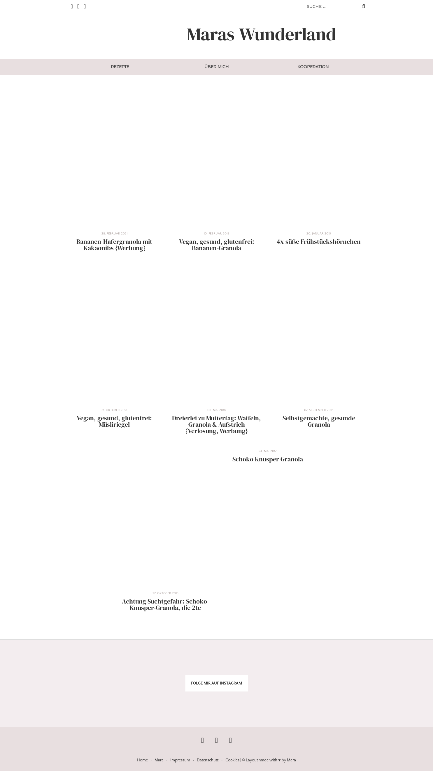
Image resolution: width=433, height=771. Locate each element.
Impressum (180, 760)
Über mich (216, 66)
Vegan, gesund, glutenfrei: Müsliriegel (114, 421)
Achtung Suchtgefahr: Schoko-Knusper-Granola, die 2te (165, 604)
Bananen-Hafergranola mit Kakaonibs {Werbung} (114, 245)
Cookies (232, 760)
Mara (159, 760)
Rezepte (120, 66)
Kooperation (313, 66)
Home (142, 760)
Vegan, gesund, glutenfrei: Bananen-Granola (216, 245)
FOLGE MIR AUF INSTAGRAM (216, 683)
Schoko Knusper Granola (267, 459)
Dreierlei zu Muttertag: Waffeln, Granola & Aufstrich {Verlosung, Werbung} (216, 424)
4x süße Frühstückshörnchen (319, 241)
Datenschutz (208, 760)
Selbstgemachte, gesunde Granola (319, 421)
